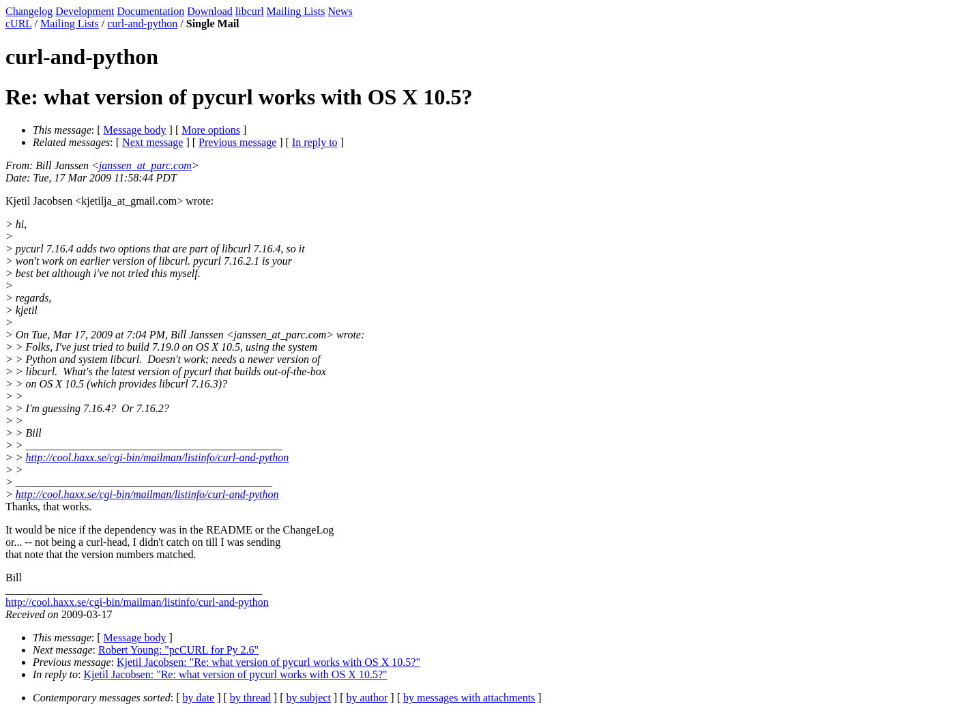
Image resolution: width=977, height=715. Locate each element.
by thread (250, 697)
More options (210, 130)
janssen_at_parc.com (145, 165)
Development (84, 11)
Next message (152, 142)
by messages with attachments (469, 697)
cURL (18, 23)
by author (367, 697)
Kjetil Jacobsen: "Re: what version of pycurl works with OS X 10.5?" (268, 662)
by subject (309, 697)
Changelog (29, 11)
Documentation (151, 11)
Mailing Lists (296, 11)
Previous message (237, 142)
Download (210, 11)
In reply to (315, 142)
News (339, 11)
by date (199, 697)
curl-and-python (142, 23)
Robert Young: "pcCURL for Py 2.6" (178, 650)
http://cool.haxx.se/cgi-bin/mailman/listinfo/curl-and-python (157, 457)
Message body (135, 130)
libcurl (249, 11)
